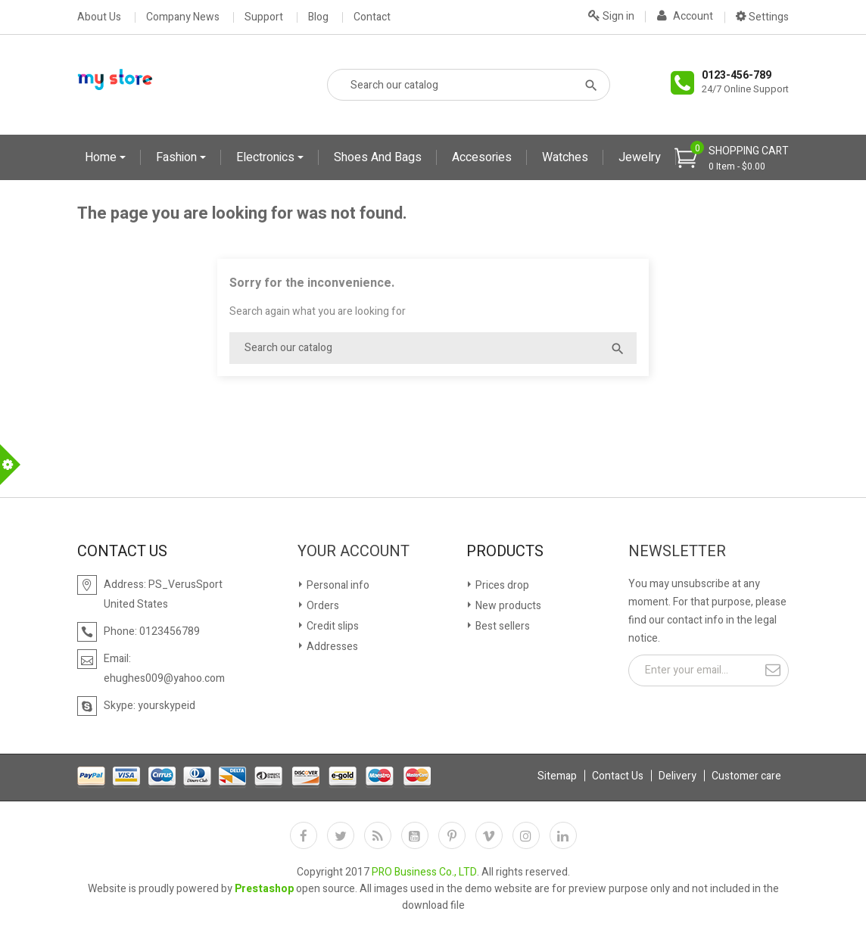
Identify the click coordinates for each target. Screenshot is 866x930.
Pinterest (452, 835)
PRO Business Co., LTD (424, 872)
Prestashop (264, 889)
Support (264, 17)
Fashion (178, 157)
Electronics (266, 157)
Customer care (746, 776)
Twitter (340, 835)
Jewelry (639, 157)
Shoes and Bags (378, 157)
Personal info (336, 585)
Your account (353, 551)
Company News (183, 17)
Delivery (677, 776)
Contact (372, 17)
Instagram (526, 835)
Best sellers (501, 626)
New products (507, 606)
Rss (377, 835)
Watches (565, 157)
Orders (321, 606)
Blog (318, 17)
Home (102, 157)
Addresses (331, 647)
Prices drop (501, 585)
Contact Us (617, 776)
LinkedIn (563, 835)
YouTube (414, 835)
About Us (99, 17)
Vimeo (489, 835)
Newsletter (677, 551)
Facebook (303, 835)
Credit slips (331, 626)
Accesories (482, 157)
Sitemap (557, 776)
